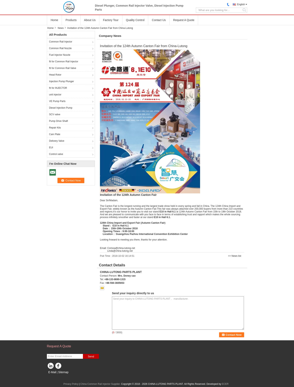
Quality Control (135, 20)
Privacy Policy (71, 384)
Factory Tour (111, 20)
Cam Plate (54, 134)
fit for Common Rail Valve (62, 68)
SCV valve (54, 114)
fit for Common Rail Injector (63, 61)
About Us (90, 20)
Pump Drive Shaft (58, 121)
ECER (225, 384)
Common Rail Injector (60, 41)
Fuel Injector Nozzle (59, 55)
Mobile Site (54, 377)
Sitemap (63, 372)
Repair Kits (55, 127)
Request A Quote (183, 20)
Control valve (56, 154)
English (241, 4)
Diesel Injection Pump (60, 107)
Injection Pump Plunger (61, 81)
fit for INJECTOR (58, 88)
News (61, 28)
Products (71, 20)
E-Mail (52, 372)
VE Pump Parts (57, 101)
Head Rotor (55, 74)
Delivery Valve (56, 140)
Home (54, 20)
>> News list (234, 256)
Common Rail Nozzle (60, 48)
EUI (51, 147)
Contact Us (159, 20)
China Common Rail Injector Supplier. (100, 384)
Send (91, 356)
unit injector (55, 94)
